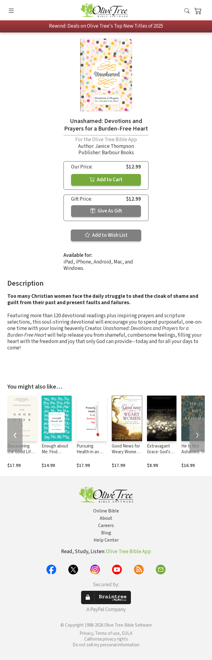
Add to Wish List (106, 235)
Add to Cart (106, 179)
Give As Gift (106, 211)
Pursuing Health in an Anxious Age (88, 452)
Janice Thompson (114, 146)
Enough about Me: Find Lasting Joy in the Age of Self (56, 455)
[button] (187, 11)
